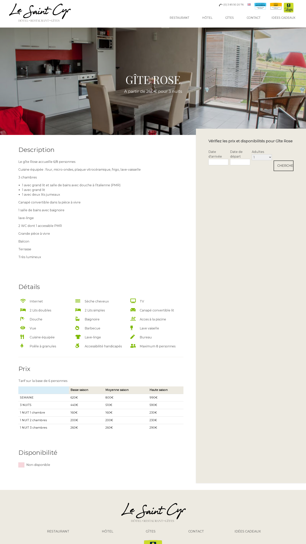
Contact (254, 18)
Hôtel (207, 18)
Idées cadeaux (283, 18)
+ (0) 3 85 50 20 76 (231, 4)
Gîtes (229, 18)
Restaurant (179, 18)
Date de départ (236, 154)
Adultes (258, 152)
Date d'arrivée (215, 154)
